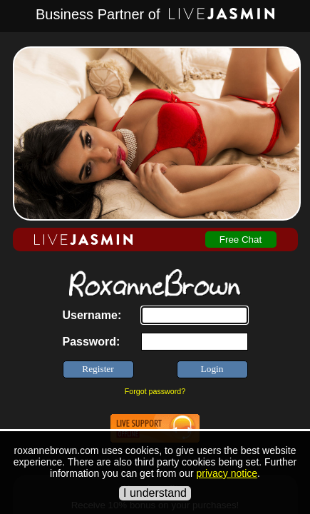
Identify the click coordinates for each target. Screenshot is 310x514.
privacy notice (226, 473)
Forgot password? (155, 391)
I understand (155, 493)
